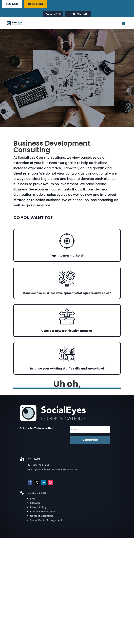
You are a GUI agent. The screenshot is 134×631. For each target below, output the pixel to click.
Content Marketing (41, 517)
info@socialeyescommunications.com (52, 470)
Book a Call (53, 15)
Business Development (43, 512)
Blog (33, 499)
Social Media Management (46, 521)
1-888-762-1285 (78, 15)
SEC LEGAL (40, 4)
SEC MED (13, 4)
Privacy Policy (38, 508)
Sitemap (35, 504)
